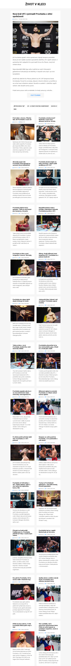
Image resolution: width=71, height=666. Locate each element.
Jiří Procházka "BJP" (19, 106)
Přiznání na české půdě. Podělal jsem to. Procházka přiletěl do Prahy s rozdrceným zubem (22, 533)
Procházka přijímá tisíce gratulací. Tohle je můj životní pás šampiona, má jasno (22, 209)
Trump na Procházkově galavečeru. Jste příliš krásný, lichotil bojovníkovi (48, 484)
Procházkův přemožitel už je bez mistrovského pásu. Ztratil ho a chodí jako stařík (48, 347)
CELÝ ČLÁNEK (35, 95)
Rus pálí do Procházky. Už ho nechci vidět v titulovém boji (22, 579)
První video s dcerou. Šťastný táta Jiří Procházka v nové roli (22, 119)
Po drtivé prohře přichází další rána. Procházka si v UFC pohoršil (22, 438)
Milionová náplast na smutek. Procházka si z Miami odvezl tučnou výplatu (48, 392)
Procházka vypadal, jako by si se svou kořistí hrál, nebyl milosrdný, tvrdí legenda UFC (22, 392)
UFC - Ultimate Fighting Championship (38, 106)
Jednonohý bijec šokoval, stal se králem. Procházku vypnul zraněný (48, 301)
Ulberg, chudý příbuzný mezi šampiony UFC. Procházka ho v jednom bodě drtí (48, 255)
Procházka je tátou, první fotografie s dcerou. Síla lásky (22, 254)
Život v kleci (35, 4)
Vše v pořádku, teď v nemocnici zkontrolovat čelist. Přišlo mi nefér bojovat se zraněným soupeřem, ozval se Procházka (48, 627)
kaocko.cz (54, 106)
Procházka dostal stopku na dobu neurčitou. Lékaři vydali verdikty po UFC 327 (48, 163)
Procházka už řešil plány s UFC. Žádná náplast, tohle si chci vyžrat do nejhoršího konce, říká (21, 485)
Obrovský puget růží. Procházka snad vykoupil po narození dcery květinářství (21, 163)
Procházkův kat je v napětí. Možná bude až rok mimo (47, 531)
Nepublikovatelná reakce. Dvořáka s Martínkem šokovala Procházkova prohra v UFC (48, 209)
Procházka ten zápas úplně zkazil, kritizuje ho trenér (21, 300)
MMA (15, 109)
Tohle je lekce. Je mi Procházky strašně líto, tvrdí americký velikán (21, 347)
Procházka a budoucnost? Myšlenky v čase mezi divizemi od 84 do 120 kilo (47, 119)
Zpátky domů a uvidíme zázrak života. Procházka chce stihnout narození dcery (48, 579)
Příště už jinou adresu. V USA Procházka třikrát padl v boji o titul (22, 625)
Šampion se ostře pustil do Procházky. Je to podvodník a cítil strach (48, 438)
